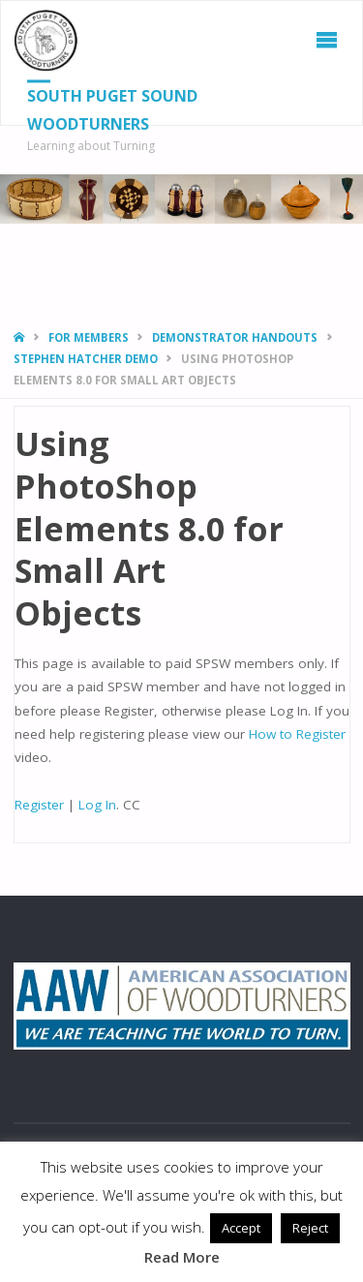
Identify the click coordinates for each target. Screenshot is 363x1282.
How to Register (297, 734)
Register (39, 804)
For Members (88, 337)
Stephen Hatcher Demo (86, 358)
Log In (97, 804)
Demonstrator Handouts (235, 337)
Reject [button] (310, 1227)
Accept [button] (241, 1227)
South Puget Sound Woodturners (112, 110)
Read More (182, 1257)
